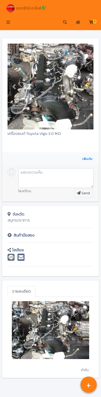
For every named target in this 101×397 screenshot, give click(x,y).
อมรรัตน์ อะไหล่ (26, 8)
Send (83, 193)
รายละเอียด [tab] (21, 291)
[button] (8, 22)
